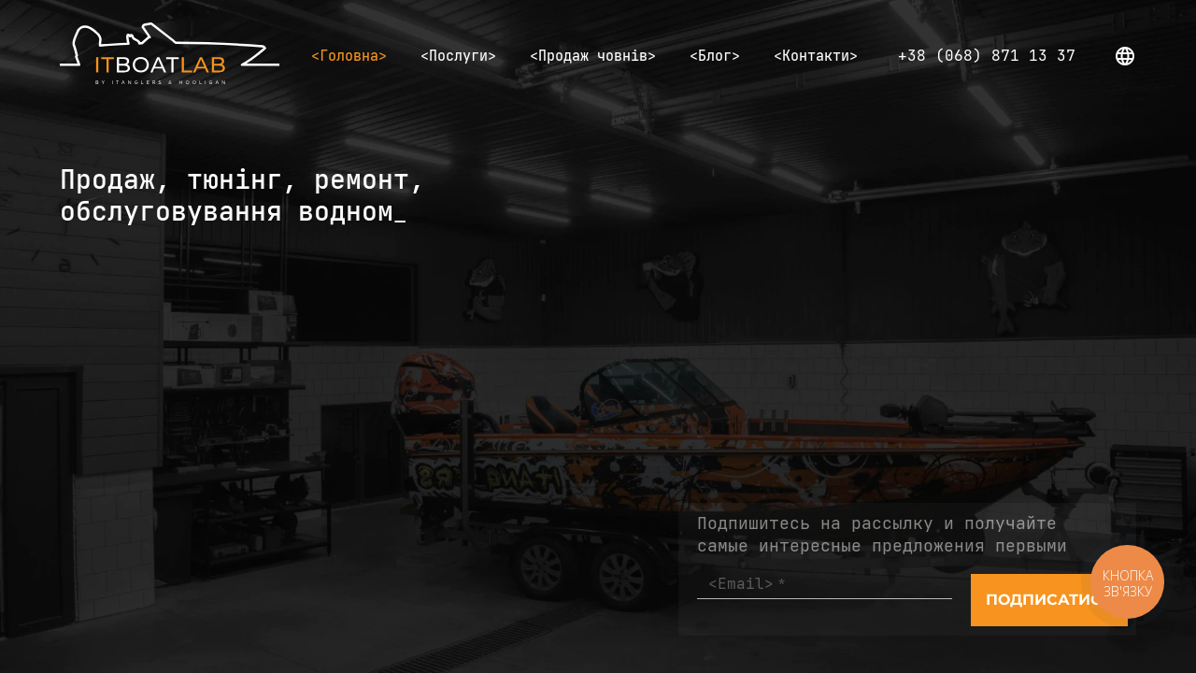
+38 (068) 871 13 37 (986, 55)
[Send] (1049, 600)
